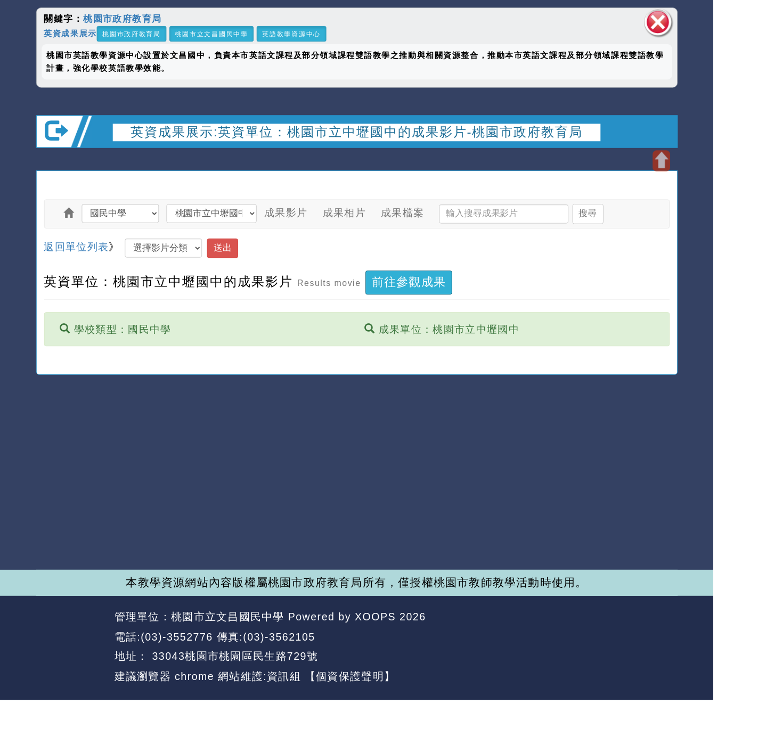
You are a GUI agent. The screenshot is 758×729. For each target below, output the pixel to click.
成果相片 (344, 212)
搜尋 (587, 213)
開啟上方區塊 (661, 160)
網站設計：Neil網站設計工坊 (71, 647)
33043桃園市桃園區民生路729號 (233, 656)
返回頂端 (651, 637)
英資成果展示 (70, 33)
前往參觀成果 (409, 282)
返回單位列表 (76, 246)
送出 (223, 248)
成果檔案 (402, 212)
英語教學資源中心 (291, 33)
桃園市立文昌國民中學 (211, 33)
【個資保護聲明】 (350, 676)
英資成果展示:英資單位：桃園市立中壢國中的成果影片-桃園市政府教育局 (357, 131)
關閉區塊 (657, 22)
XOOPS (375, 616)
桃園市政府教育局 (122, 19)
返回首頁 (586, 637)
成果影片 (285, 212)
